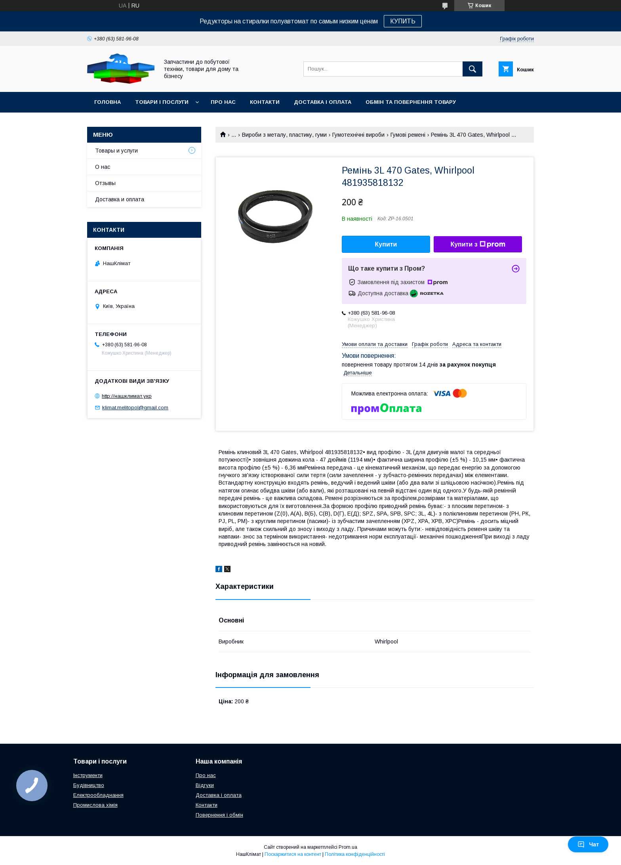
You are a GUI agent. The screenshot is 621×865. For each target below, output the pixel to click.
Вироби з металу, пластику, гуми (284, 135)
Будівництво (88, 785)
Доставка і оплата (322, 102)
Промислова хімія (95, 805)
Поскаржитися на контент (293, 854)
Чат (588, 844)
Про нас (223, 102)
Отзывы (105, 183)
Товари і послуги (162, 102)
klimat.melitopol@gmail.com (135, 408)
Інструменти (88, 775)
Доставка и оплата (119, 199)
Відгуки (205, 785)
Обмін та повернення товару (411, 102)
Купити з (477, 244)
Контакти (265, 102)
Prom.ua (348, 847)
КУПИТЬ (402, 21)
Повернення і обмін (219, 815)
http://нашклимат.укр (127, 396)
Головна (107, 102)
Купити (386, 244)
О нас (102, 167)
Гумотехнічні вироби (358, 135)
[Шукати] (472, 68)
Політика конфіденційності (355, 854)
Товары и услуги (116, 150)
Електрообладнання (98, 795)
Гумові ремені (408, 135)
